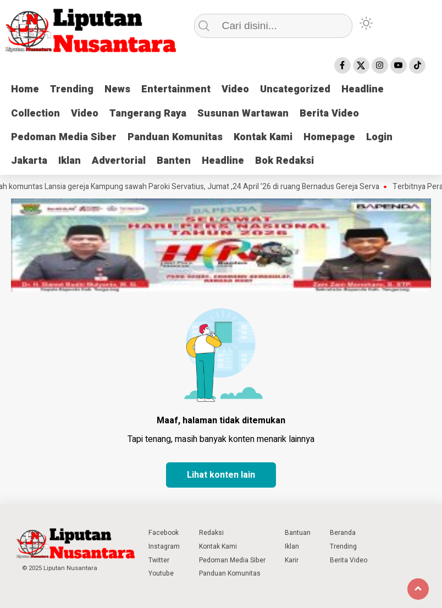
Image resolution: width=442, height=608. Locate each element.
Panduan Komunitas (175, 137)
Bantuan (298, 533)
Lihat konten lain (221, 475)
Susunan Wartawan (243, 113)
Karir (292, 560)
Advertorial (119, 160)
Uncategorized (295, 89)
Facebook (163, 533)
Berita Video (329, 113)
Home (25, 89)
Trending (71, 89)
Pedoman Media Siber (64, 137)
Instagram (164, 546)
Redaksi (211, 533)
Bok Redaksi (284, 160)
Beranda (343, 533)
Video (235, 89)
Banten (174, 160)
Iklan (69, 160)
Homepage (329, 137)
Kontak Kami (263, 137)
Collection (35, 113)
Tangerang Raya (147, 113)
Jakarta (29, 160)
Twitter (158, 560)
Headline (362, 89)
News (117, 89)
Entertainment (176, 89)
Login (379, 137)
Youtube (161, 573)
